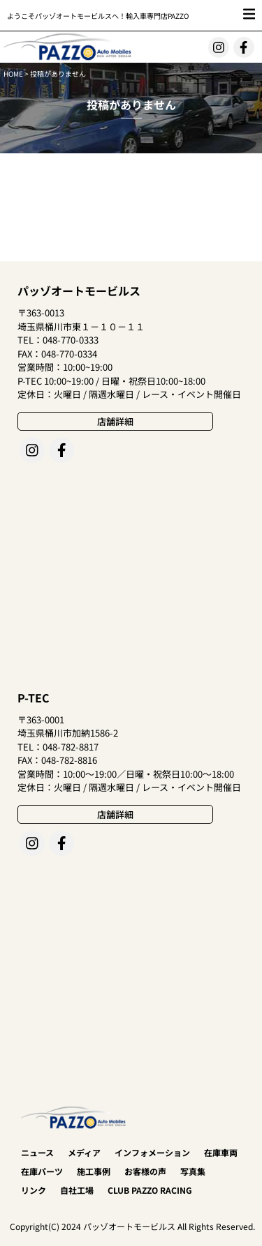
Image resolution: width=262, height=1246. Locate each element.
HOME (13, 73)
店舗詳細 (115, 421)
